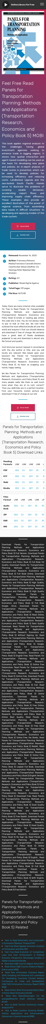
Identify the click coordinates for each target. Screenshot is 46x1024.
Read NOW (23, 226)
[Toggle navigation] (42, 4)
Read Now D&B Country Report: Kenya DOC (24, 964)
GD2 (17, 470)
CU (23, 470)
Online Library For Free (22, 5)
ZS (37, 470)
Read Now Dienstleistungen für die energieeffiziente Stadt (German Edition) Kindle (23, 999)
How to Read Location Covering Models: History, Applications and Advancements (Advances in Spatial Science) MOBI (23, 1013)
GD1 (31, 470)
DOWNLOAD (23, 235)
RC (43, 506)
